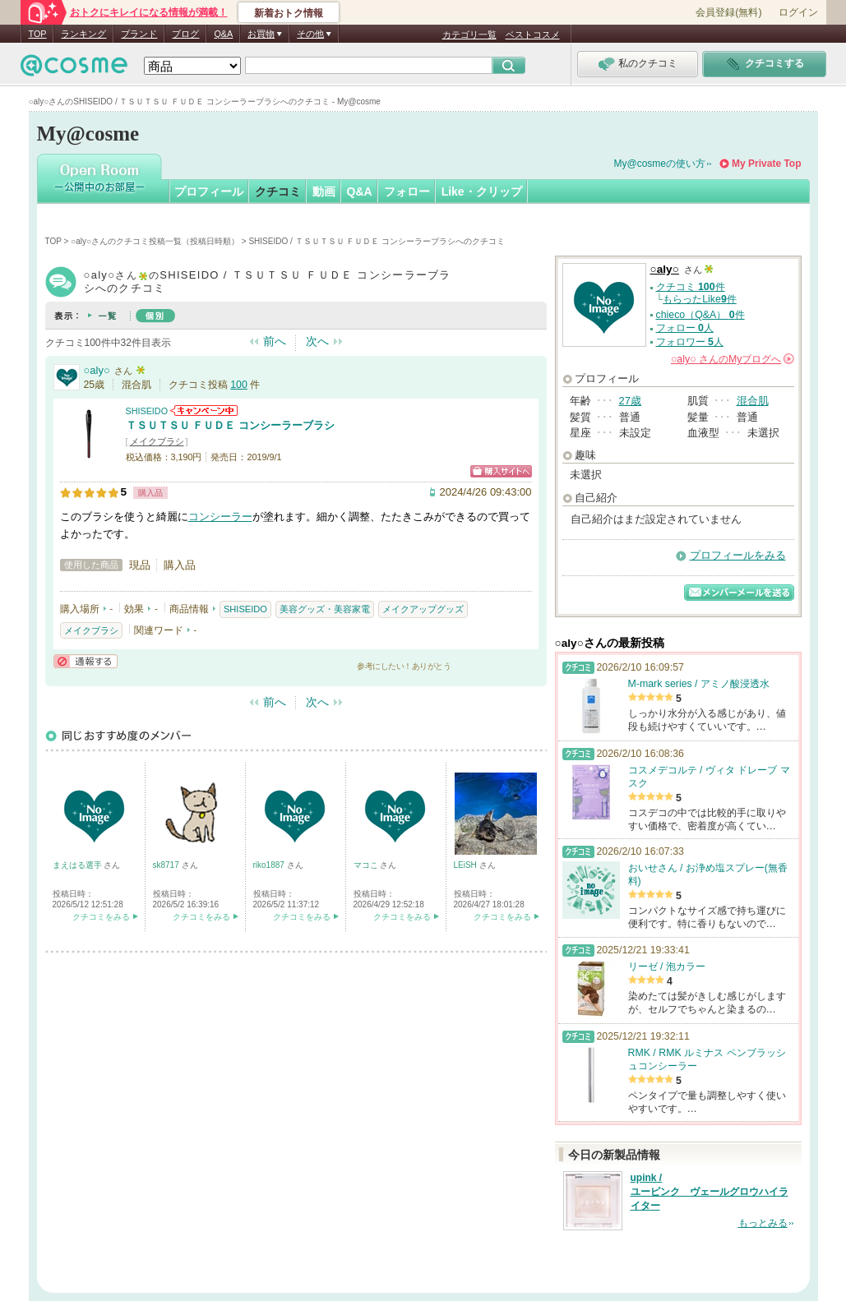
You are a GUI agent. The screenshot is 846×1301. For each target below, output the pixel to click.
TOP (38, 34)
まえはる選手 (78, 865)
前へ (274, 341)
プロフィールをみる (738, 555)
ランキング (83, 34)
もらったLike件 (700, 299)
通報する (85, 661)
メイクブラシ (157, 441)
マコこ (367, 865)
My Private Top (766, 163)
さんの (732, 359)
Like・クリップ (481, 191)
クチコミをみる (101, 916)
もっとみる (763, 1223)
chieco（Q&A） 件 (700, 315)
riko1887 (270, 865)
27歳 (630, 400)
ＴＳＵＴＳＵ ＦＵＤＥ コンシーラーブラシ (230, 425)
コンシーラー (220, 516)
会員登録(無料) (728, 12)
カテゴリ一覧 (469, 34)
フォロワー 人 (689, 342)
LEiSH (466, 865)
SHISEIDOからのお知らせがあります (203, 410)
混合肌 (753, 400)
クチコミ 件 (690, 287)
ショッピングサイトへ (501, 471)
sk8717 (167, 865)
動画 (323, 191)
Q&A (223, 34)
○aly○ (97, 370)
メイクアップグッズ (423, 609)
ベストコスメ (533, 34)
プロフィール (208, 191)
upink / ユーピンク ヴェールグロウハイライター (709, 1191)
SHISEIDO (147, 411)
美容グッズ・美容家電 (325, 609)
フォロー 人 (685, 328)
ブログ (185, 34)
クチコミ (278, 191)
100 (238, 384)
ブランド (139, 34)
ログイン (798, 12)
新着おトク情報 (288, 13)
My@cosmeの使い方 (660, 163)
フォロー (407, 191)
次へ (317, 341)
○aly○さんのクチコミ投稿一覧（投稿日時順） (155, 241)
